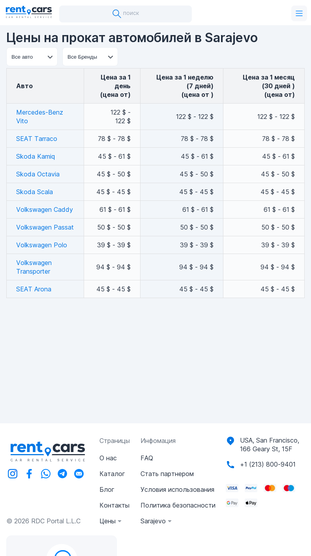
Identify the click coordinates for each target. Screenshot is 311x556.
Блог (106, 489)
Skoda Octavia (38, 174)
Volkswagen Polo (41, 245)
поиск (125, 14)
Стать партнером (167, 474)
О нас (108, 458)
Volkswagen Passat (45, 227)
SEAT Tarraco (36, 139)
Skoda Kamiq (35, 156)
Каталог (112, 474)
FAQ (147, 458)
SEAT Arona (33, 289)
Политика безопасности (178, 505)
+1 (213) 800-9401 (268, 464)
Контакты (114, 505)
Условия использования (177, 489)
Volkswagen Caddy (44, 209)
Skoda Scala (34, 192)
